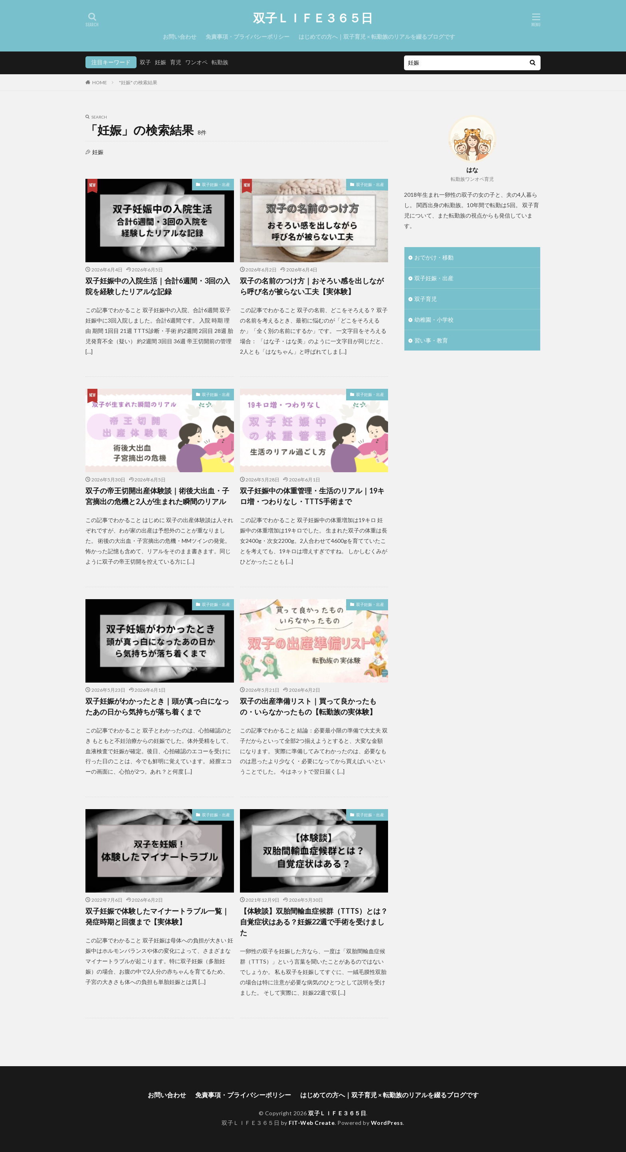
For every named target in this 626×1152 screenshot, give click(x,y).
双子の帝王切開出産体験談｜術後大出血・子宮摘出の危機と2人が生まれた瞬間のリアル (157, 496)
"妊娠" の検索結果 (138, 82)
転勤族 (220, 62)
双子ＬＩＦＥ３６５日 (313, 18)
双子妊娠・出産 (216, 184)
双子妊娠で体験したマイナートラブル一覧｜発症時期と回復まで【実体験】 (157, 916)
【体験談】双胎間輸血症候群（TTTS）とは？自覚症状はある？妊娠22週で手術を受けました (314, 922)
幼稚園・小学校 (434, 319)
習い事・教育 (431, 340)
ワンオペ (196, 62)
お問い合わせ (179, 36)
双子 (145, 62)
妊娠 (160, 62)
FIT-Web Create (312, 1122)
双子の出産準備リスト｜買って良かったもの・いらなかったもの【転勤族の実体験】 (308, 706)
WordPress (387, 1122)
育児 (175, 62)
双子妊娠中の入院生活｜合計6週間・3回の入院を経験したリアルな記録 (157, 286)
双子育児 (425, 298)
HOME (99, 82)
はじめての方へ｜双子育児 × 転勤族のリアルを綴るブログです (377, 36)
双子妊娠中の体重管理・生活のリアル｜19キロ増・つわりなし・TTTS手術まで (312, 496)
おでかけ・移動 (434, 257)
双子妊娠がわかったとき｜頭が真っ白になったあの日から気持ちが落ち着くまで (157, 706)
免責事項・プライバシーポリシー (247, 36)
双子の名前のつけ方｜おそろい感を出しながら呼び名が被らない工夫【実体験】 (312, 286)
